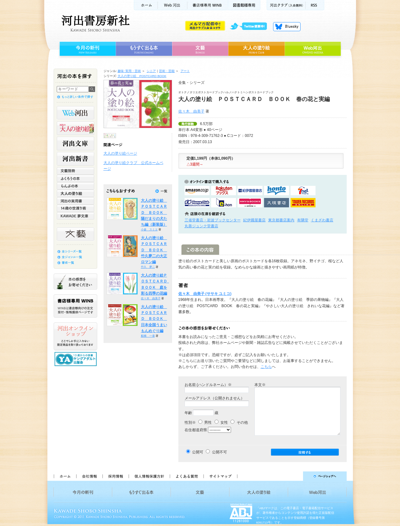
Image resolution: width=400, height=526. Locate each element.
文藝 (200, 49)
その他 (239, 422)
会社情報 (89, 476)
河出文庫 (75, 143)
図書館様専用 (244, 5)
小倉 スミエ (149, 229)
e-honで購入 (223, 202)
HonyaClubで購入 (197, 202)
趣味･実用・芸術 (129, 71)
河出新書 (75, 159)
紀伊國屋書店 (254, 220)
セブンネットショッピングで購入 (303, 190)
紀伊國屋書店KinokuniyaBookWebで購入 (250, 190)
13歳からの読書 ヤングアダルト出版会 (76, 359)
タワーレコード (303, 202)
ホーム (145, 5)
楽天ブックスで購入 (223, 190)
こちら (266, 366)
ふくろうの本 (75, 178)
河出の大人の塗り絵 (75, 128)
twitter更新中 (250, 26)
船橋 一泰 (148, 335)
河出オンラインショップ (75, 336)
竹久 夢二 (148, 266)
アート (185, 71)
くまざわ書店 (322, 220)
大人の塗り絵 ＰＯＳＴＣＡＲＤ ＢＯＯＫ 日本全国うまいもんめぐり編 (154, 319)
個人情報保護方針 (149, 476)
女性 (221, 422)
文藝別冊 (75, 171)
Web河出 (172, 5)
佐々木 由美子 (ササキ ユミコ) (205, 294)
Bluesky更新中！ (287, 26)
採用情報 (115, 476)
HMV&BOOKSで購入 (250, 202)
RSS (315, 5)
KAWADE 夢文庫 (75, 216)
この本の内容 (200, 249)
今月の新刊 (87, 49)
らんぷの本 (75, 186)
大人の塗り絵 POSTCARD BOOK (142, 76)
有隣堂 (302, 220)
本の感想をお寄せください (75, 281)
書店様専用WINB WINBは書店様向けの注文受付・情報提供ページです (75, 306)
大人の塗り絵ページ (120, 153)
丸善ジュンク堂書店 (201, 226)
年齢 (188, 413)
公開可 (197, 452)
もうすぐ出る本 (144, 49)
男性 (205, 422)
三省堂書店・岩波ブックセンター (213, 220)
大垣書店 (276, 202)
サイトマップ (220, 476)
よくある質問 (186, 476)
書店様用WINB (207, 5)
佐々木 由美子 (191, 111)
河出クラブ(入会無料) (286, 5)
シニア (151, 71)
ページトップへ (295, 476)
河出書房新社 (94, 23)
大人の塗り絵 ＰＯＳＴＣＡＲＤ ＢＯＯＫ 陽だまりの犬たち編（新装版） (154, 212)
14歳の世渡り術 (75, 208)
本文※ (260, 385)
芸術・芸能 (167, 71)
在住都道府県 (196, 430)
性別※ (190, 422)
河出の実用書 (75, 201)
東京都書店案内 (281, 220)
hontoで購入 (276, 190)
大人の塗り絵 (256, 49)
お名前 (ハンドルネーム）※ (208, 385)
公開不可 (219, 452)
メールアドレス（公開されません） (214, 398)
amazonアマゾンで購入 (197, 190)
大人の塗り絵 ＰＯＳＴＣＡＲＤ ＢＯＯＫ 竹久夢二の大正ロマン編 (154, 250)
